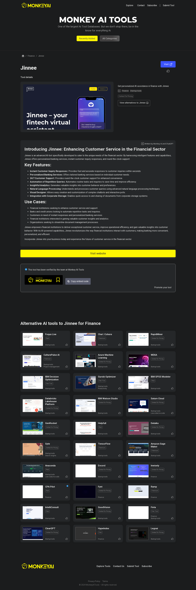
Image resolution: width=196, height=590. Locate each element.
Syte (47, 443)
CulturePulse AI (51, 354)
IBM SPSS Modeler (161, 376)
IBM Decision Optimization (52, 378)
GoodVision (104, 507)
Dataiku (155, 423)
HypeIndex (103, 528)
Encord (101, 465)
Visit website (98, 253)
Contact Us (118, 566)
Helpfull (102, 423)
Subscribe (147, 566)
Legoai (154, 528)
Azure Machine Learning (105, 356)
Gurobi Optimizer (107, 376)
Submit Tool (133, 566)
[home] (36, 5)
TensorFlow (104, 443)
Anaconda (50, 465)
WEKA (154, 354)
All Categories (109, 38)
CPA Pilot (50, 486)
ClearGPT (50, 528)
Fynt (100, 486)
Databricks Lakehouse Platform (51, 401)
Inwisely (155, 465)
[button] (129, 5)
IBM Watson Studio (108, 398)
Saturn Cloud (157, 398)
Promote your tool (162, 287)
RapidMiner (157, 334)
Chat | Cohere (105, 334)
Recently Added (87, 38)
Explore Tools (103, 566)
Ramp (154, 486)
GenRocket (51, 423)
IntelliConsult (52, 507)
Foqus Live (50, 334)
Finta (153, 507)
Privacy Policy (94, 581)
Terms (105, 581)
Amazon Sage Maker (158, 445)
